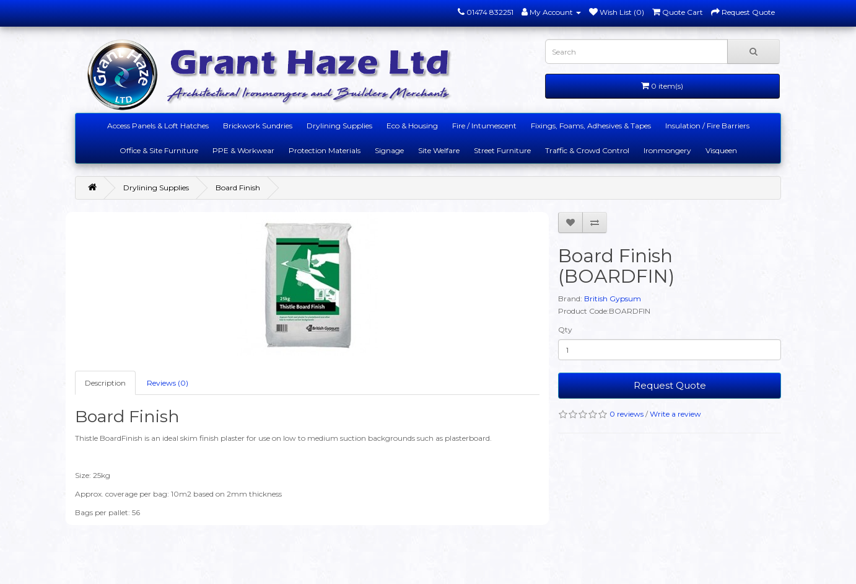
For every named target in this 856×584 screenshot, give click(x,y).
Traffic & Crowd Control (587, 150)
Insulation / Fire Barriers (707, 125)
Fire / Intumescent (484, 125)
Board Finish (238, 187)
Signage (389, 150)
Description (105, 382)
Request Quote (670, 385)
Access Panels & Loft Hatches (158, 125)
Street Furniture (502, 150)
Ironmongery (667, 150)
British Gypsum (612, 298)
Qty (565, 329)
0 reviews (626, 413)
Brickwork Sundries (257, 125)
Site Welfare (439, 150)
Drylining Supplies (339, 125)
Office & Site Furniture (159, 150)
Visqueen (721, 150)
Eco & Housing (412, 125)
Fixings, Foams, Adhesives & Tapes (591, 125)
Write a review (675, 413)
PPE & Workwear (243, 150)
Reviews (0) (167, 382)
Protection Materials (324, 150)
